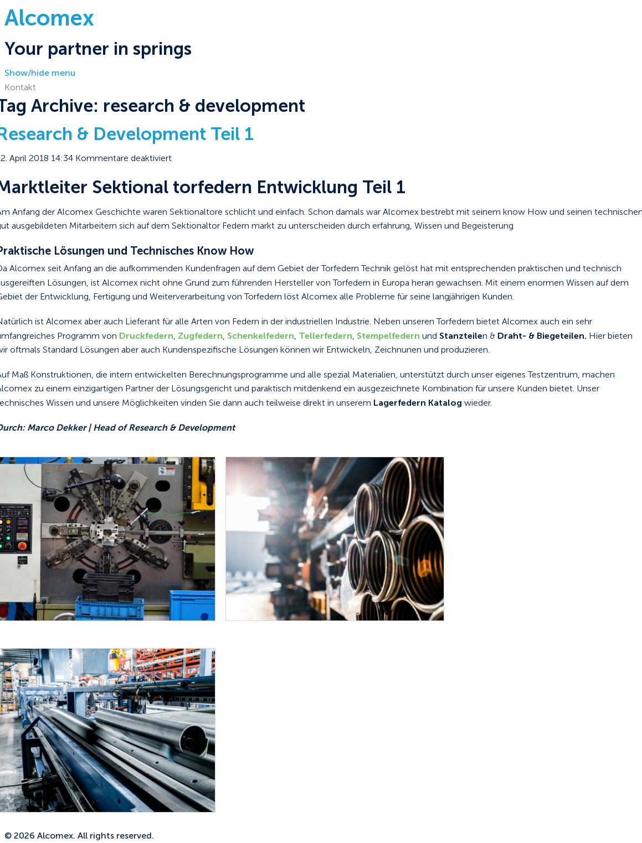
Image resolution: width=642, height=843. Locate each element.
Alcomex (49, 17)
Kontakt (20, 87)
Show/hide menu (39, 73)
